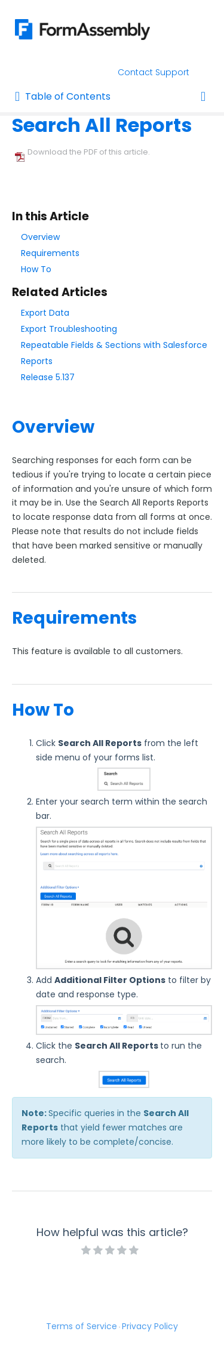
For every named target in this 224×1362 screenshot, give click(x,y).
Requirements (50, 253)
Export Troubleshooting (69, 329)
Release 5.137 (48, 377)
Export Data (45, 313)
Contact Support (153, 72)
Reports (37, 361)
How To (36, 269)
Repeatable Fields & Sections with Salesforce (114, 345)
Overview (40, 237)
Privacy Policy (150, 1326)
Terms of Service (81, 1326)
